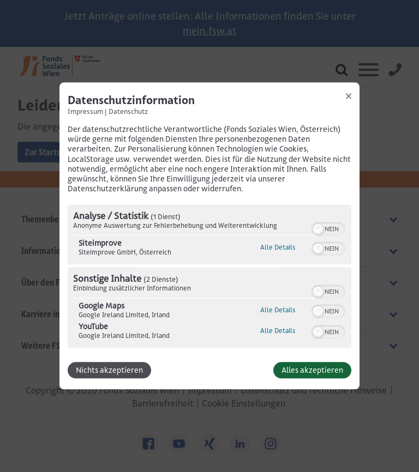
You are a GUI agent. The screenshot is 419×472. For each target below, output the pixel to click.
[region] (209, 278)
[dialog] (209, 235)
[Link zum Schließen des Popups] (348, 96)
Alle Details (277, 248)
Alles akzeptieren (312, 371)
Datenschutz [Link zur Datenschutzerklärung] (128, 111)
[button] (318, 229)
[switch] (328, 228)
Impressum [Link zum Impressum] (85, 111)
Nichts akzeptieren (109, 371)
